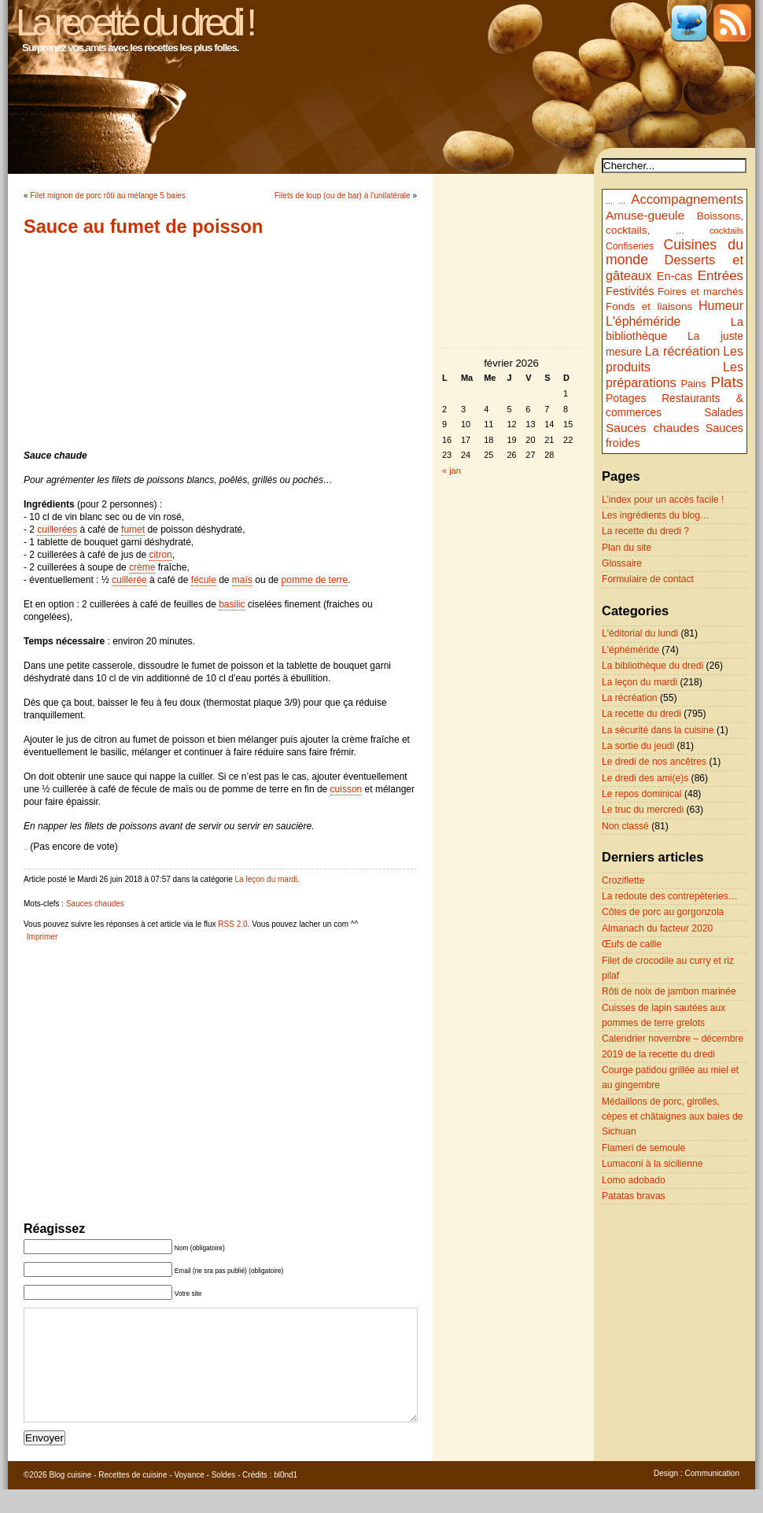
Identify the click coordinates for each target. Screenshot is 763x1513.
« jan (451, 470)
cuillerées (57, 529)
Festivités (630, 291)
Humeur (720, 305)
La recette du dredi (641, 713)
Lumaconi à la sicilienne (652, 1163)
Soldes (224, 1498)
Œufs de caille (632, 944)
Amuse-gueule (645, 215)
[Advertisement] (220, 343)
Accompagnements (687, 199)
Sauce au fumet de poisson (143, 226)
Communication (712, 1497)
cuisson (346, 789)
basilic (232, 604)
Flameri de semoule (643, 1147)
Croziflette (623, 880)
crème (142, 567)
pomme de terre (315, 579)
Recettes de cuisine (132, 1498)
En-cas (675, 276)
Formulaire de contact (648, 579)
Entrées (720, 275)
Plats (727, 382)
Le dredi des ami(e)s (645, 778)
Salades (723, 413)
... (609, 200)
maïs (242, 579)
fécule (203, 579)
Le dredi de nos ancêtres (654, 761)
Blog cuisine (70, 1498)
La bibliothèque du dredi (652, 665)
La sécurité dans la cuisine (658, 730)
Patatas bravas (633, 1195)
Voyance (189, 1498)
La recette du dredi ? (645, 531)
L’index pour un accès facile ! (663, 499)
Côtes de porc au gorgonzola (663, 911)
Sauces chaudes (95, 903)
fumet (133, 529)
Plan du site (626, 547)
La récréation (683, 351)
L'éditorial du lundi (640, 633)
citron (160, 554)
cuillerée (129, 579)
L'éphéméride (643, 321)
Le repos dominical (642, 793)
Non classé (625, 826)
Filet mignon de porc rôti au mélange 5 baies (107, 195)
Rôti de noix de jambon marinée (669, 991)
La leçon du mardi (266, 879)
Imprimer (42, 936)
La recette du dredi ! (134, 22)
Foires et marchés (700, 291)
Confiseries (630, 246)
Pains (693, 383)
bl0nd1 (285, 1498)
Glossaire (622, 563)
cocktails (726, 230)
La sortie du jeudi (638, 745)
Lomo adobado (633, 1180)
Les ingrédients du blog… (656, 515)
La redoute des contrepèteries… (670, 896)
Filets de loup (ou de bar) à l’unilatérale (343, 195)
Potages (626, 398)
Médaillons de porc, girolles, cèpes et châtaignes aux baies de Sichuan (672, 1117)
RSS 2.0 (232, 924)
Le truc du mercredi (643, 809)
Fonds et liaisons (649, 306)
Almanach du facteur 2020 (657, 928)
